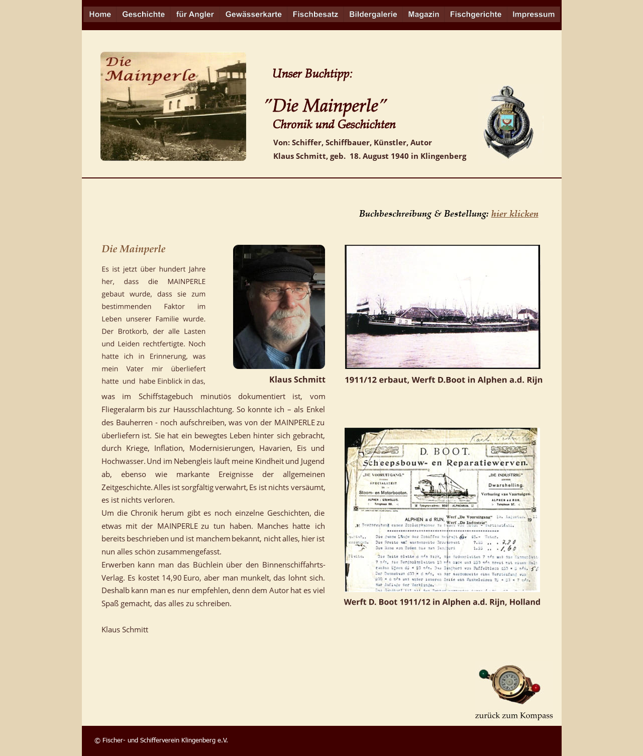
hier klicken (515, 213)
